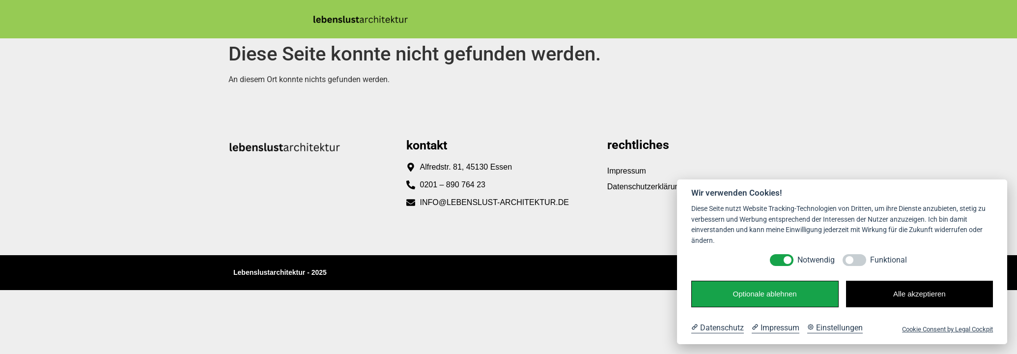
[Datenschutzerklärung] (717, 328)
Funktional (888, 260)
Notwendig (816, 260)
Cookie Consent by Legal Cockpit (947, 329)
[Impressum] (775, 328)
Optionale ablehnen (765, 294)
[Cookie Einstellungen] (835, 328)
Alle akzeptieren (919, 294)
